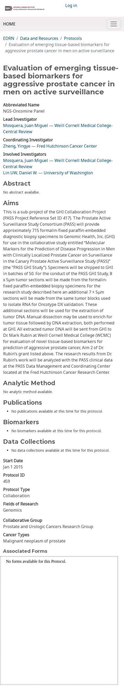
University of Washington (68, 173)
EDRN (8, 38)
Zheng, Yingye (17, 146)
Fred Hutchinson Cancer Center (67, 146)
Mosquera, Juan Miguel (25, 125)
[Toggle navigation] (114, 24)
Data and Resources (39, 38)
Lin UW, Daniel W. (20, 173)
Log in (71, 5)
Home (9, 24)
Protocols (73, 38)
